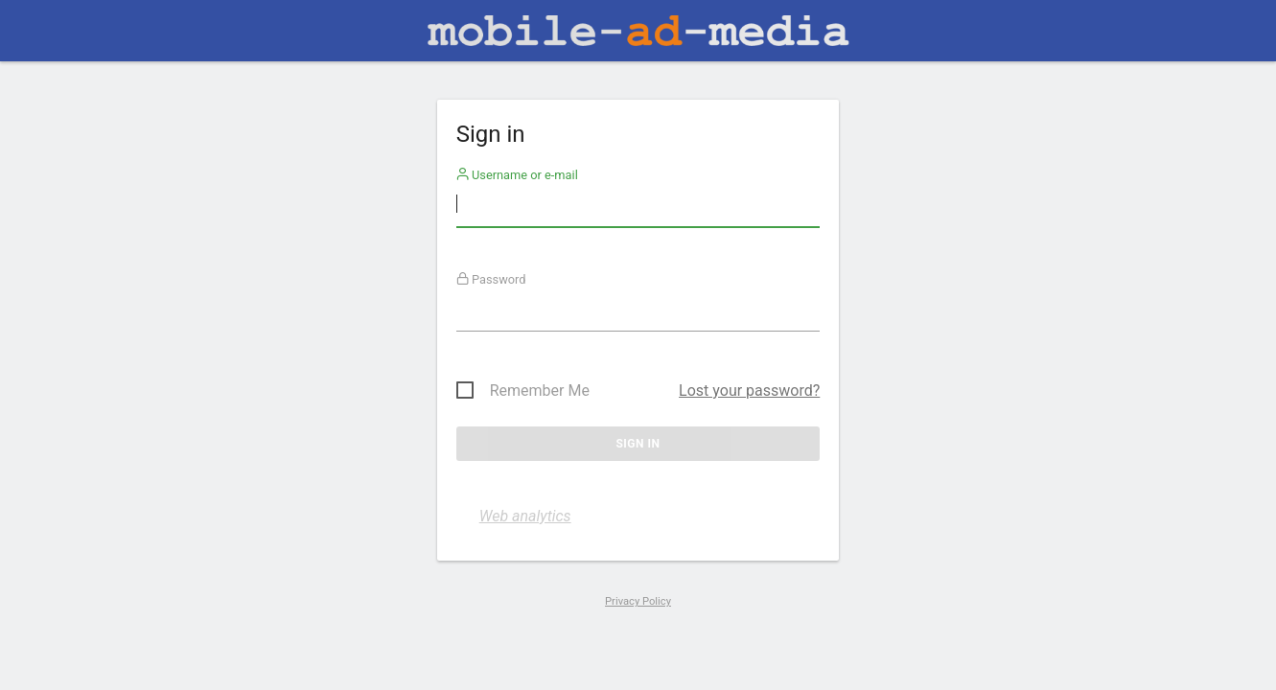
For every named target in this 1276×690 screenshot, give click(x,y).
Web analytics (525, 516)
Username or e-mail (517, 175)
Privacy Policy (638, 601)
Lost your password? (749, 390)
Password (491, 279)
